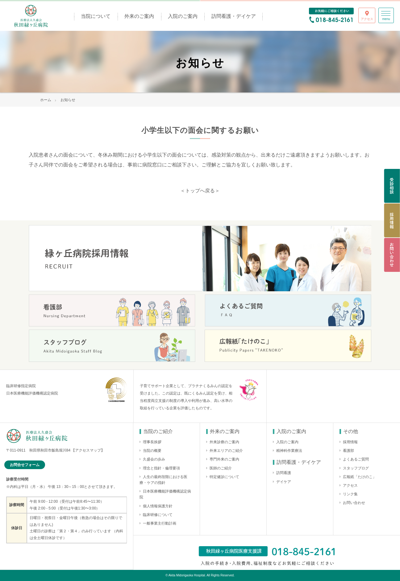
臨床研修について (158, 515)
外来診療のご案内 (224, 442)
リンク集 (350, 494)
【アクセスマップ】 (88, 450)
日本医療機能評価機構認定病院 (165, 494)
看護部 (348, 450)
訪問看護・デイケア (233, 16)
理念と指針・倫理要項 (161, 468)
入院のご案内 (183, 16)
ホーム (45, 100)
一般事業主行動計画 (159, 523)
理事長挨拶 (152, 442)
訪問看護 (283, 473)
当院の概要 (152, 450)
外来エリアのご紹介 (226, 450)
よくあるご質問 (356, 459)
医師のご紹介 (221, 468)
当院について (95, 16)
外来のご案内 (139, 16)
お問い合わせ (354, 503)
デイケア (283, 482)
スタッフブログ (356, 468)
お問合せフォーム (25, 465)
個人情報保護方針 (158, 506)
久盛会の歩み (154, 459)
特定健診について (224, 477)
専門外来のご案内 (224, 459)
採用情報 (350, 442)
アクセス (350, 485)
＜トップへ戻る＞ (200, 190)
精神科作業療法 (289, 450)
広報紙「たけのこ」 (359, 477)
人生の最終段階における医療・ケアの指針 (163, 480)
